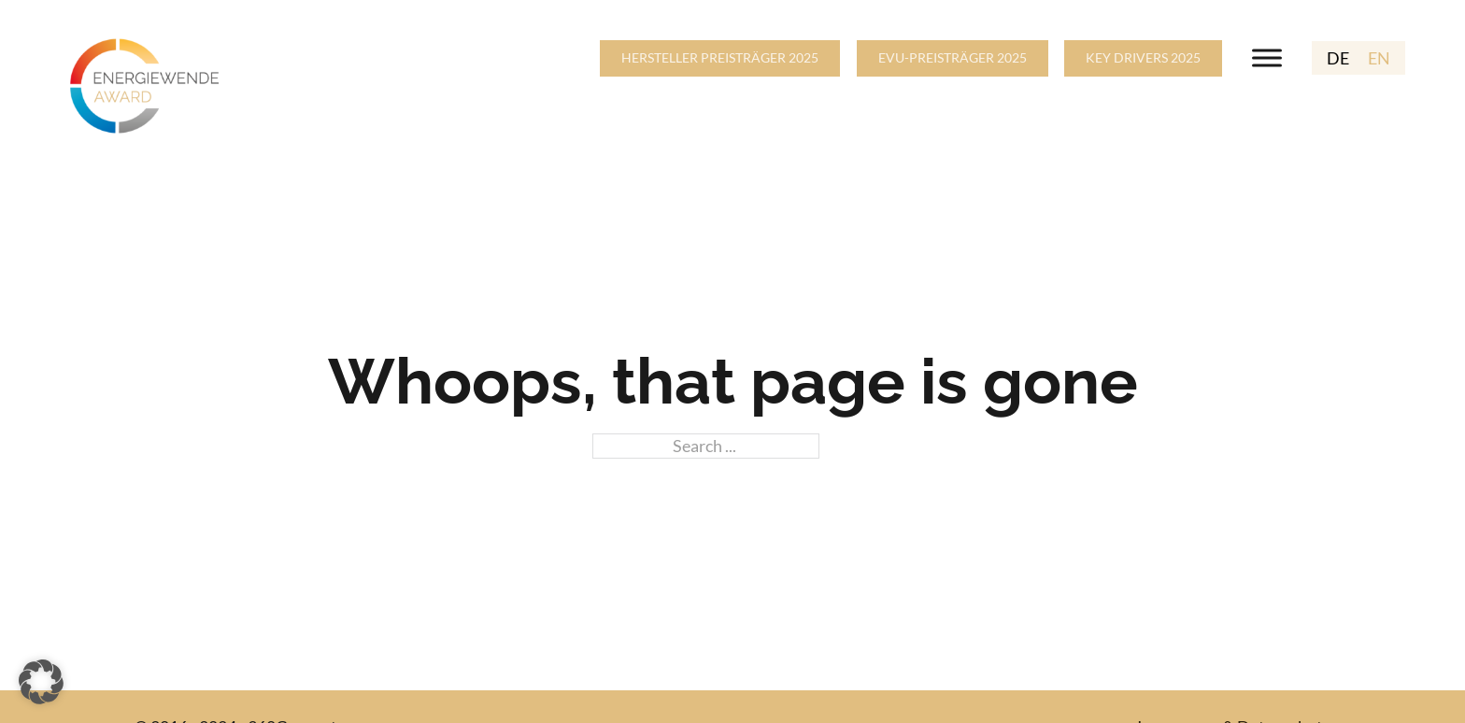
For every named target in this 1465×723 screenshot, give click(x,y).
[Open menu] (1267, 57)
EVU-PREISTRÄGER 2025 (952, 57)
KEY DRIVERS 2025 (1143, 57)
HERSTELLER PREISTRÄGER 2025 (719, 57)
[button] (41, 682)
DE (1338, 58)
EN (1379, 58)
